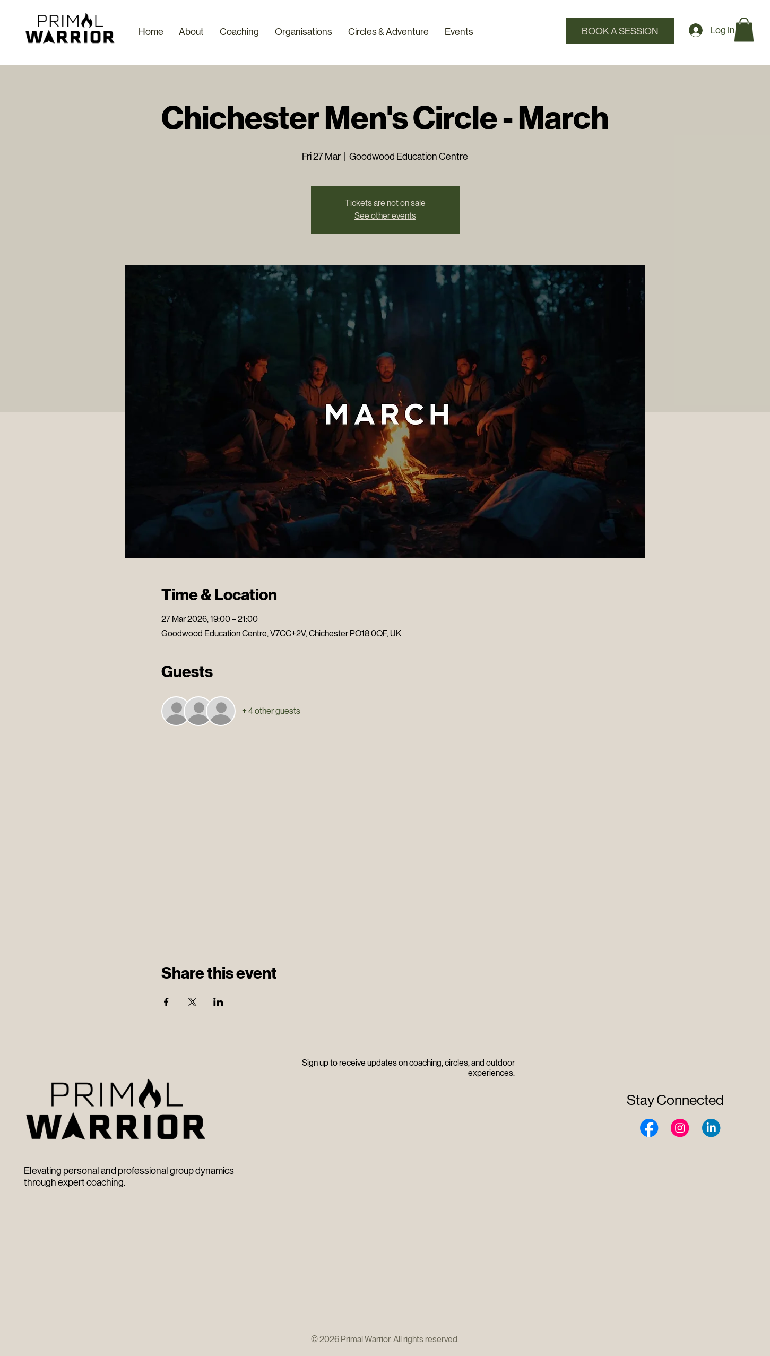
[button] (744, 29)
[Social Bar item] (649, 1128)
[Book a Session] (620, 31)
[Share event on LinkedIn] (218, 1002)
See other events (385, 216)
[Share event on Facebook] (166, 1002)
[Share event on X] (192, 1002)
